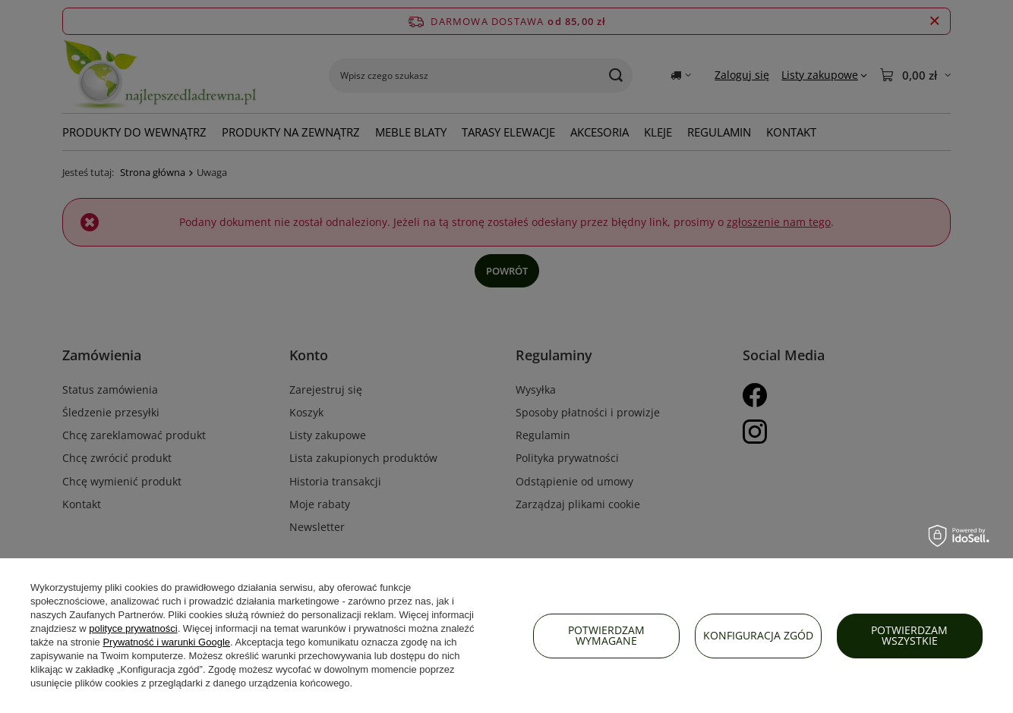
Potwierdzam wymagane (606, 635)
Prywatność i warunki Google (166, 642)
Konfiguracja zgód (758, 635)
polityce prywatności (133, 628)
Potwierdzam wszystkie (909, 635)
